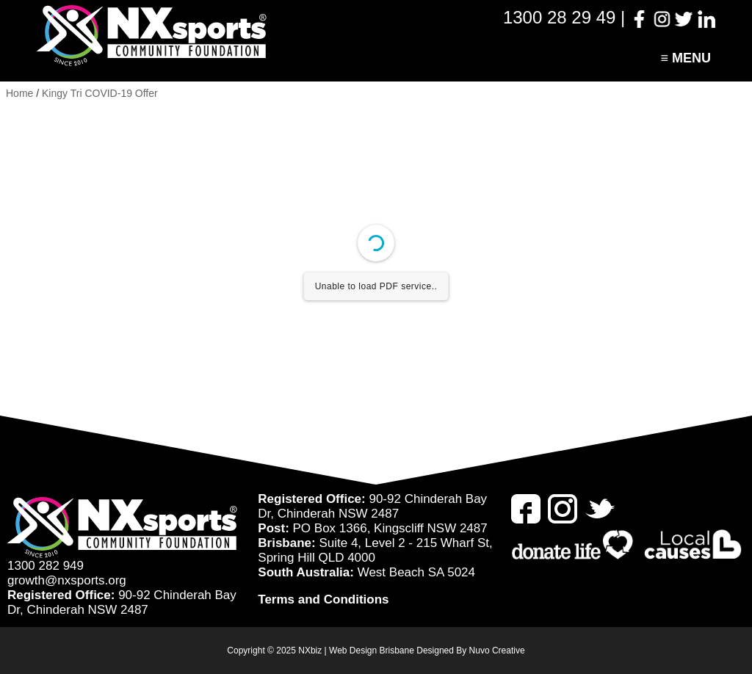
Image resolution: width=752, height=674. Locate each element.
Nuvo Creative (497, 650)
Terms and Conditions (323, 599)
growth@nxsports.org (66, 580)
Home (19, 93)
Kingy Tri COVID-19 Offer (100, 93)
